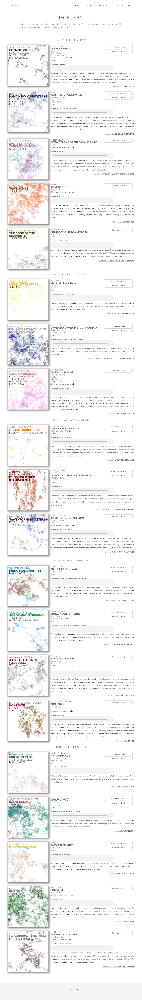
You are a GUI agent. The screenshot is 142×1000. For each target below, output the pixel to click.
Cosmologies (59, 48)
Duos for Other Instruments (70, 475)
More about (123, 87)
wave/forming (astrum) (67, 517)
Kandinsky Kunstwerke (66, 95)
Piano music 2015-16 (63, 569)
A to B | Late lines (62, 658)
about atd (103, 5)
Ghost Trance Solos (64, 428)
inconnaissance (61, 845)
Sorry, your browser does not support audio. (82, 68)
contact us (118, 5)
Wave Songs (58, 187)
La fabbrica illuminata (66, 934)
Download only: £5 (118, 141)
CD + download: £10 (118, 47)
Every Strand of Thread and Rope (73, 142)
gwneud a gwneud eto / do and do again (74, 329)
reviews (90, 5)
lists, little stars (63, 282)
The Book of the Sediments (69, 231)
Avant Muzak (59, 800)
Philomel (57, 889)
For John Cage (60, 755)
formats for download (70, 24)
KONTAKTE (57, 703)
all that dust (15, 5)
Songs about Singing (65, 613)
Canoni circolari (62, 372)
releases (77, 5)
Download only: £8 (118, 51)
